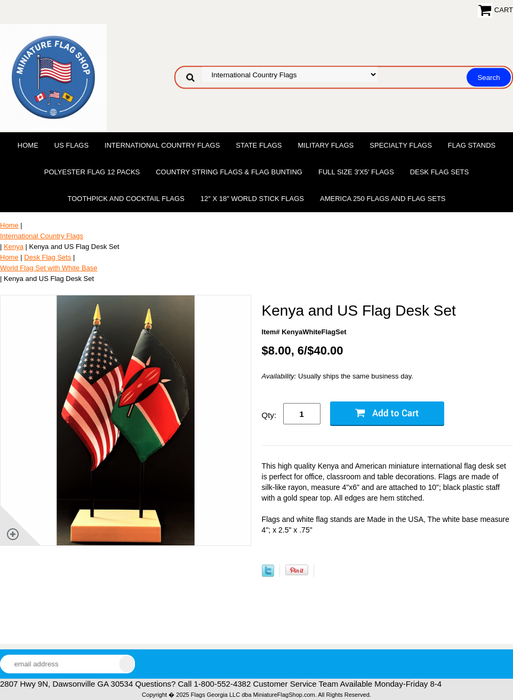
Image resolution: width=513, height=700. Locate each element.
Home (28, 145)
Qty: (269, 415)
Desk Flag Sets (439, 172)
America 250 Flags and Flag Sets (383, 199)
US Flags (71, 145)
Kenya (13, 247)
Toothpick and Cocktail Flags (125, 199)
